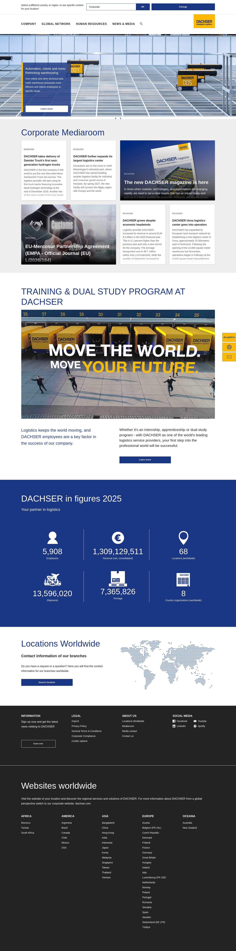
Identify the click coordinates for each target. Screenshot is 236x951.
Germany (147, 852)
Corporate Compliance (84, 736)
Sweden (146, 917)
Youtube (200, 721)
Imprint (75, 721)
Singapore (107, 862)
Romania (147, 902)
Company (28, 23)
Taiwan (106, 867)
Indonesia (107, 842)
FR (154, 827)
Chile (64, 837)
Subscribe (38, 744)
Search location (47, 682)
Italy (144, 872)
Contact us (128, 736)
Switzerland (148, 922)
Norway (146, 887)
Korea (105, 852)
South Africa (27, 832)
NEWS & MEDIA (123, 23)
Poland (146, 892)
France (146, 847)
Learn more (47, 109)
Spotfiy (199, 726)
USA (64, 847)
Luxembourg (149, 877)
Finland (146, 842)
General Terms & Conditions (87, 731)
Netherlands (148, 882)
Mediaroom (128, 726)
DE (163, 877)
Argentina (67, 822)
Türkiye (146, 927)
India (104, 837)
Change (183, 7)
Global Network (56, 23)
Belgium (146, 827)
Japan (105, 847)
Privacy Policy (79, 726)
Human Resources (91, 23)
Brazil (65, 827)
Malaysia (106, 857)
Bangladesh (108, 822)
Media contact (129, 731)
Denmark (147, 837)
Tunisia (25, 827)
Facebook (180, 721)
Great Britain (149, 857)
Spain (145, 912)
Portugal (146, 897)
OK (142, 7)
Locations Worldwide (133, 721)
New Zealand (190, 827)
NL (158, 827)
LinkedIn (179, 726)
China (105, 827)
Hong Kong (108, 832)
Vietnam (106, 877)
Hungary (146, 862)
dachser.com (83, 803)
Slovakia (146, 907)
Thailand (106, 872)
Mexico (65, 842)
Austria (146, 822)
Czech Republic (150, 832)
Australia (187, 822)
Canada (66, 832)
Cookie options (80, 741)
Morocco (26, 822)
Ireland (146, 867)
